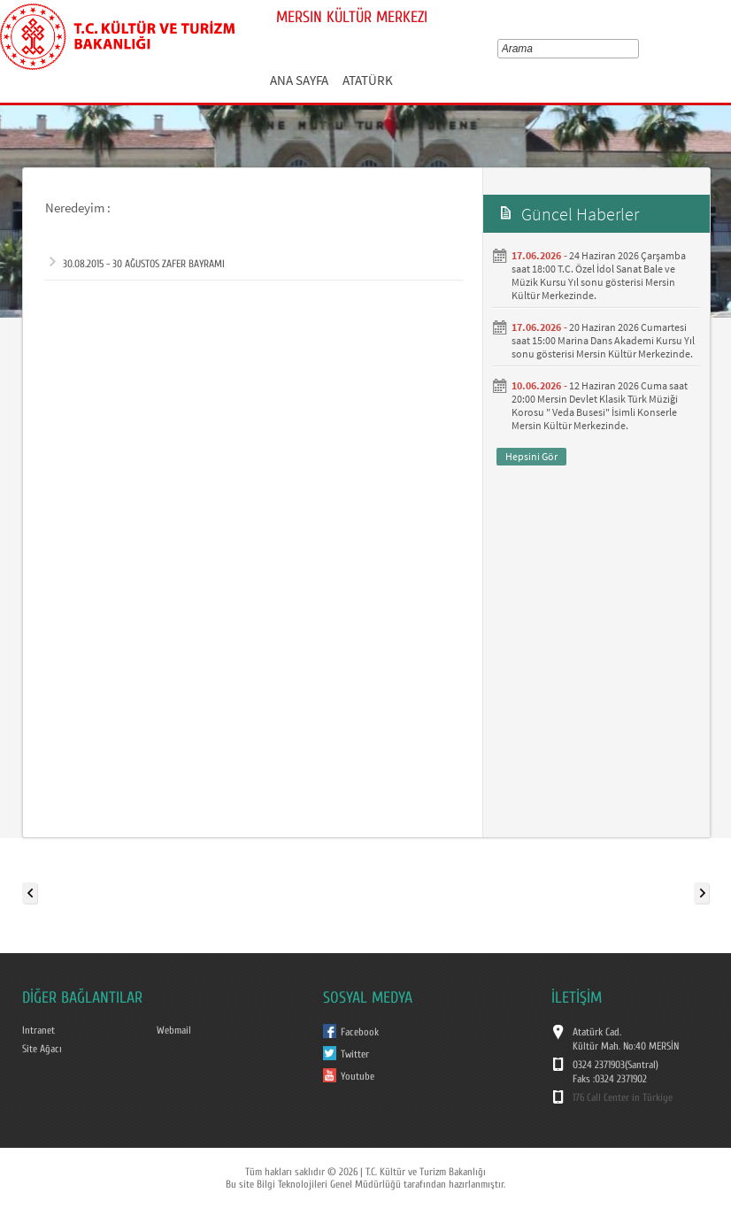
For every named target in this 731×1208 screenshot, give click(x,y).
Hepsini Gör (531, 456)
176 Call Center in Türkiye (623, 1097)
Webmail (174, 1030)
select (637, 48)
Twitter (355, 1054)
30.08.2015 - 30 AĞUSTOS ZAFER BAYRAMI (137, 263)
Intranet (38, 1030)
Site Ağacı (42, 1049)
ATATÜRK (367, 80)
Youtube (357, 1076)
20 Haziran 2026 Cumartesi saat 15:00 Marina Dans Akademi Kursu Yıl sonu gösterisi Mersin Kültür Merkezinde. (603, 340)
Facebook (360, 1032)
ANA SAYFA (299, 80)
